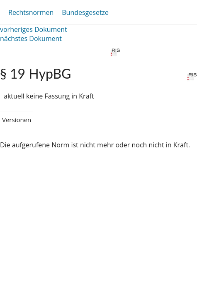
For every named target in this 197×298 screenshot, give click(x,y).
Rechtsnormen (31, 12)
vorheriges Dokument (33, 29)
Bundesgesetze (85, 12)
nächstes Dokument (31, 38)
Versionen (16, 119)
